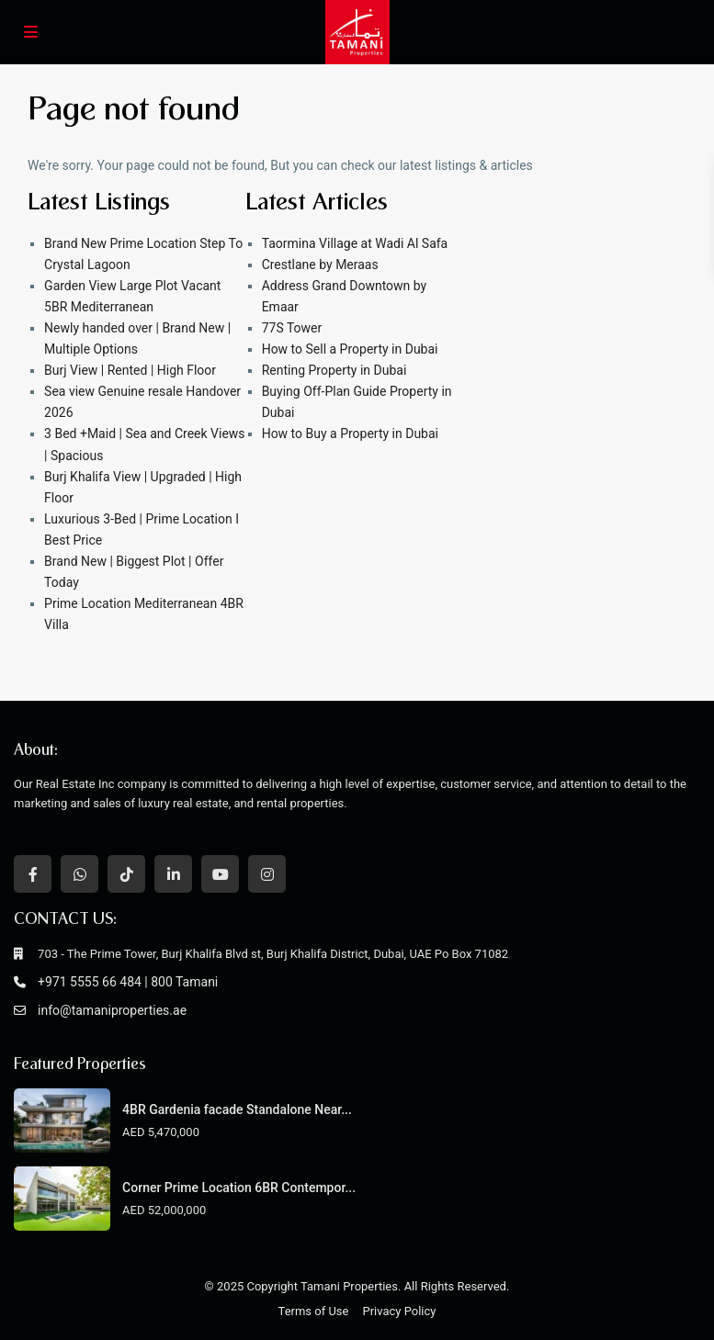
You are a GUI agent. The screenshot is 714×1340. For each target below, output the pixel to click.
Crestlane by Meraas (320, 264)
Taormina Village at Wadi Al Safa (355, 243)
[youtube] (220, 874)
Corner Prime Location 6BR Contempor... (239, 1187)
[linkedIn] (173, 874)
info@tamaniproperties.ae (112, 1010)
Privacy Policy (399, 1311)
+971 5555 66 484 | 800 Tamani (128, 981)
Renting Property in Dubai (334, 370)
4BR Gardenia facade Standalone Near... (237, 1109)
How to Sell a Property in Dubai (350, 349)
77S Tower (292, 328)
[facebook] (32, 874)
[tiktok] (126, 874)
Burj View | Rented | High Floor (130, 370)
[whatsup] (79, 874)
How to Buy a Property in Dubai (350, 433)
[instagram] (267, 874)
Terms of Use (313, 1311)
